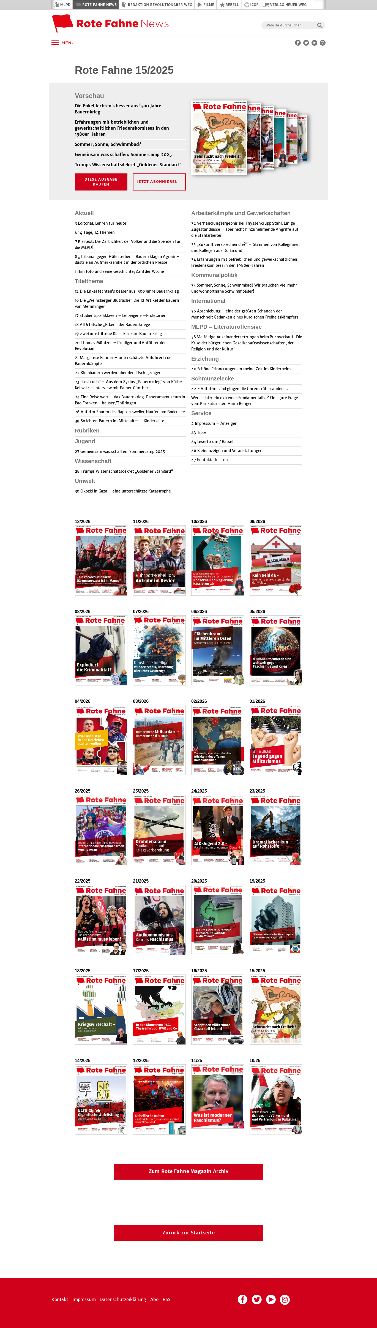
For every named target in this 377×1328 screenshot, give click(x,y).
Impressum (84, 1299)
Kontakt (59, 1299)
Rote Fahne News (99, 4)
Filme (209, 4)
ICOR (254, 4)
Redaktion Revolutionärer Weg (160, 4)
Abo (154, 1299)
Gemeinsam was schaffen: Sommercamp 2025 (123, 154)
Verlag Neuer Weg (288, 4)
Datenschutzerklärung (123, 1299)
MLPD (65, 4)
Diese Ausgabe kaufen (101, 182)
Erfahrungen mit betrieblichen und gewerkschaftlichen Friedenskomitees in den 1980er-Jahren (122, 128)
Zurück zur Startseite (188, 1233)
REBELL (232, 4)
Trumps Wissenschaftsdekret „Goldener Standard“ (128, 164)
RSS (167, 1299)
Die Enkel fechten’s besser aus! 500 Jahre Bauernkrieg (118, 109)
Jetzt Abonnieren (157, 181)
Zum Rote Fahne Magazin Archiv (188, 1171)
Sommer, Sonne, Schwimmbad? (108, 144)
